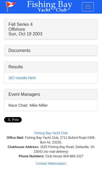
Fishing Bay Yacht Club (51, 133)
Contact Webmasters (51, 164)
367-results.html (22, 78)
